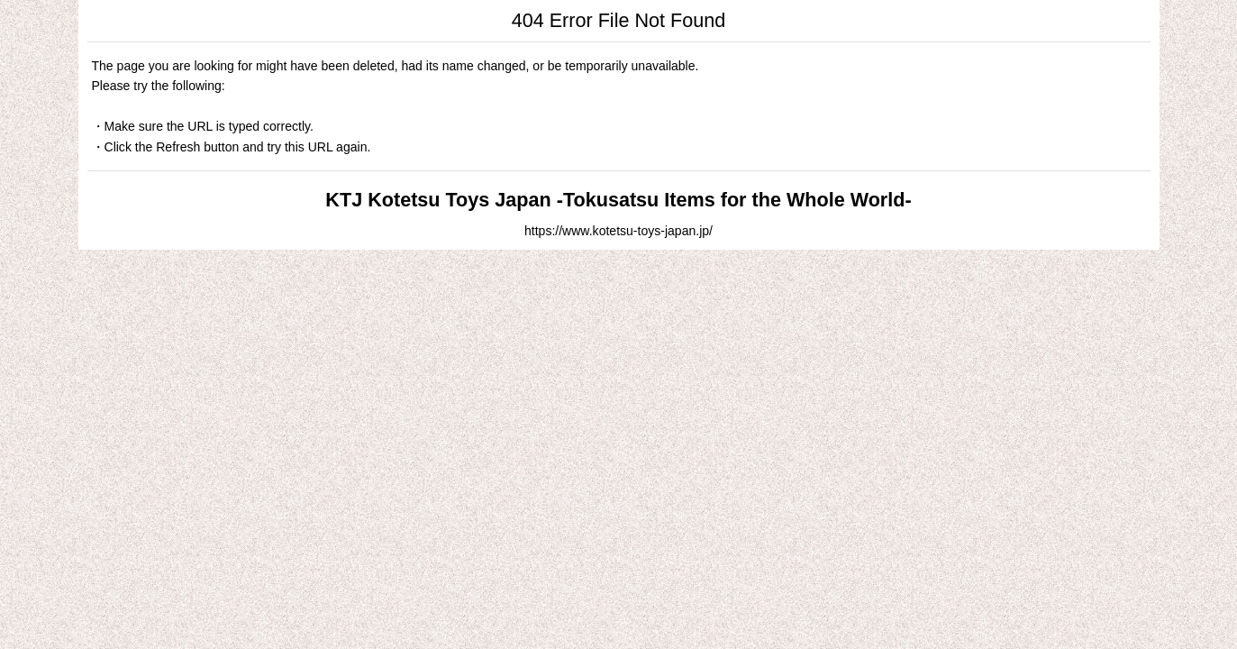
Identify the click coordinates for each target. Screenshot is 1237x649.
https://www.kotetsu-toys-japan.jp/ (618, 231)
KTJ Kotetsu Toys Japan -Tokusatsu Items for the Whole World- (618, 199)
